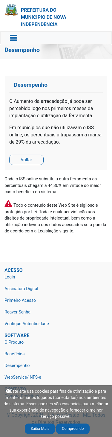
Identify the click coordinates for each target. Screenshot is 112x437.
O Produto (14, 342)
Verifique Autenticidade (26, 323)
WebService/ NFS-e (22, 377)
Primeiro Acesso (20, 300)
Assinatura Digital (21, 288)
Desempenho (17, 365)
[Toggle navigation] (13, 37)
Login (9, 277)
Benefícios (14, 354)
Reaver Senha (17, 312)
